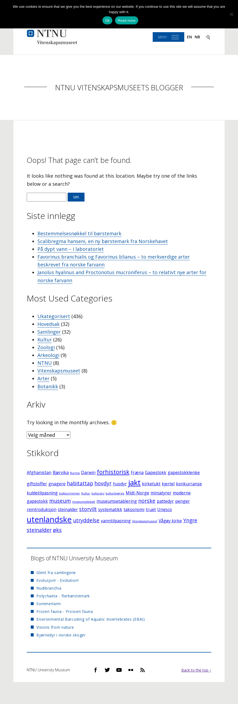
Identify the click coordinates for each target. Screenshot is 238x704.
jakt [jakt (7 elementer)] (134, 482)
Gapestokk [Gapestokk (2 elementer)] (155, 472)
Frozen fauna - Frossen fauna (64, 611)
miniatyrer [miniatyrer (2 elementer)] (161, 493)
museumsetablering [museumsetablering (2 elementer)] (117, 501)
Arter (43, 378)
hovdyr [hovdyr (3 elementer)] (103, 483)
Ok (107, 20)
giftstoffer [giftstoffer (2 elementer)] (37, 484)
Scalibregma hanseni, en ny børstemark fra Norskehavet (102, 241)
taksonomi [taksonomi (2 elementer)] (134, 509)
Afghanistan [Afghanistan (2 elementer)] (39, 472)
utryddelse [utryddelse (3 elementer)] (86, 520)
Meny (162, 37)
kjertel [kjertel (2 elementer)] (168, 484)
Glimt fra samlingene (56, 572)
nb (197, 36)
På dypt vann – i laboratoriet (70, 249)
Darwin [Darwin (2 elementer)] (88, 472)
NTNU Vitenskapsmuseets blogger (119, 87)
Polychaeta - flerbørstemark (63, 595)
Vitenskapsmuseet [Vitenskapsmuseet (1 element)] (144, 521)
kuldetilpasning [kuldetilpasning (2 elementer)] (42, 493)
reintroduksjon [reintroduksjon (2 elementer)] (41, 509)
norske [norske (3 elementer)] (146, 500)
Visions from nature (55, 627)
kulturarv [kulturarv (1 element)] (97, 493)
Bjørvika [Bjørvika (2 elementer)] (61, 472)
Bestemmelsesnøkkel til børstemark (79, 233)
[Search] (208, 37)
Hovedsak (48, 324)
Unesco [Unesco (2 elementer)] (164, 509)
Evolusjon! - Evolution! (57, 580)
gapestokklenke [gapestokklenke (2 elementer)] (184, 472)
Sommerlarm (48, 603)
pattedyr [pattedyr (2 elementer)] (165, 501)
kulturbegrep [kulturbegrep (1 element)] (115, 493)
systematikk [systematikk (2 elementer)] (110, 509)
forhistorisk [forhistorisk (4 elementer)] (113, 472)
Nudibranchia (48, 588)
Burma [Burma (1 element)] (75, 473)
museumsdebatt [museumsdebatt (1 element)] (83, 502)
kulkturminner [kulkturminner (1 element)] (69, 493)
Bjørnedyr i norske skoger (61, 635)
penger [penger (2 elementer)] (182, 501)
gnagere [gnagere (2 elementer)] (57, 484)
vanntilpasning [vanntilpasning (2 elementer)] (116, 521)
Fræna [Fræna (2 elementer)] (137, 472)
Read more (127, 20)
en (189, 36)
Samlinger (49, 332)
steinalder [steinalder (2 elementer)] (68, 509)
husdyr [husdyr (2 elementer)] (120, 484)
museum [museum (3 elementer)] (60, 500)
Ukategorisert (53, 316)
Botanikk (47, 386)
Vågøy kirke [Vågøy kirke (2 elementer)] (170, 521)
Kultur (44, 339)
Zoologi (46, 347)
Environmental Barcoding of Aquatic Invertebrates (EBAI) (90, 619)
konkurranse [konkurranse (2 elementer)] (189, 484)
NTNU (44, 363)
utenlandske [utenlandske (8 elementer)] (49, 519)
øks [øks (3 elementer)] (57, 530)
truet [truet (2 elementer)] (151, 509)
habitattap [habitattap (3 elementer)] (80, 483)
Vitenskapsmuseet (58, 370)
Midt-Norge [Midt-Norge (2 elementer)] (137, 493)
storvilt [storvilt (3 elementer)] (88, 509)
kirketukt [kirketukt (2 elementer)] (151, 484)
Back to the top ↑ (196, 670)
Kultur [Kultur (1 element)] (85, 493)
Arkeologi (48, 355)
